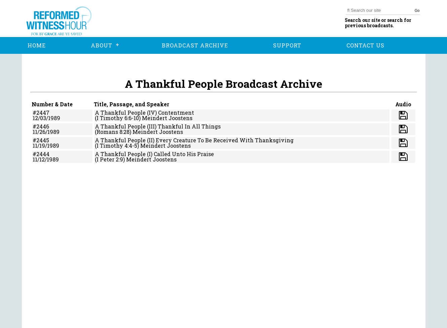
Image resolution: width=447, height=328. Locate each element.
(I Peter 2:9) (110, 159)
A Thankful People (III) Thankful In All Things (158, 126)
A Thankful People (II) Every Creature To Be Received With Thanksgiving (194, 140)
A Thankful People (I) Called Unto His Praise (154, 153)
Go (417, 10)
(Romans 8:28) (113, 131)
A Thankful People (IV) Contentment (144, 112)
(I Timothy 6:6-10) (118, 117)
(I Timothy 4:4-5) (117, 145)
